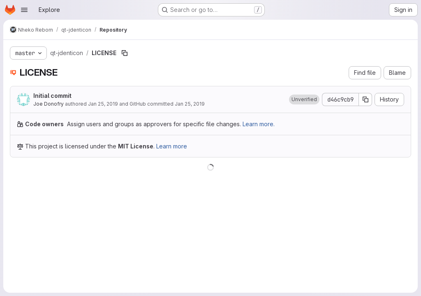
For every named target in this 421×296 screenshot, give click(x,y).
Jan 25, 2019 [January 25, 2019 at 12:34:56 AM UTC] (103, 104)
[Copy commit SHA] (365, 99)
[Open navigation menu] (24, 9)
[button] (304, 99)
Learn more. (259, 123)
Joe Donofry (48, 104)
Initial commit (52, 95)
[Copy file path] (124, 53)
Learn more (171, 146)
